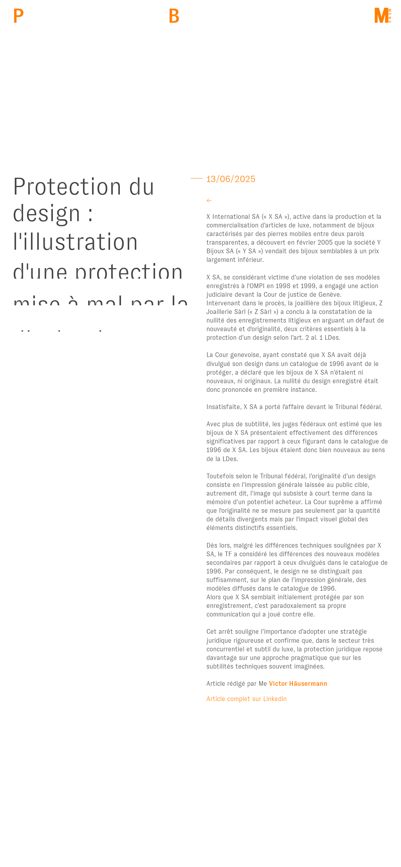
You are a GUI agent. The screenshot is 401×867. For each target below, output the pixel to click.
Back (174, 16)
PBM (18, 16)
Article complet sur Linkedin (246, 699)
